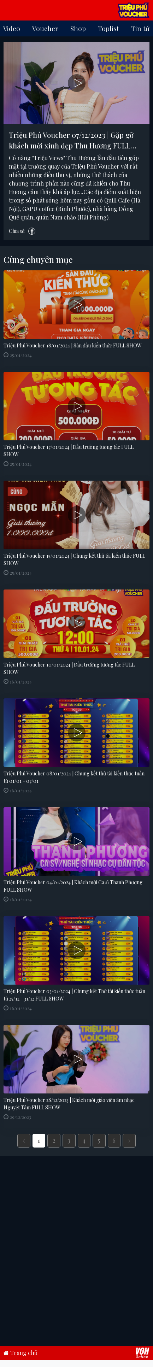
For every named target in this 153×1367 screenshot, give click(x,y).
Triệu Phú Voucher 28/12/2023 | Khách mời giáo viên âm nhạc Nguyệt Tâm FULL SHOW (69, 1104)
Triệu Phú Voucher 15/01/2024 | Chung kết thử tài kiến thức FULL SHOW (74, 559)
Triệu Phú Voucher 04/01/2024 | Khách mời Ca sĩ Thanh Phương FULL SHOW (73, 886)
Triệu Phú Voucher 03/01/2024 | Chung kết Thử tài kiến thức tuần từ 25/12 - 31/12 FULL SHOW (74, 995)
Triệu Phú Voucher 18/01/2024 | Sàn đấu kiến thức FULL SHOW (73, 345)
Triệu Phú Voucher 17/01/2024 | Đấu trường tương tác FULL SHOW (69, 451)
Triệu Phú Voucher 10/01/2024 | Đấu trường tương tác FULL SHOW (69, 668)
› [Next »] (129, 1140)
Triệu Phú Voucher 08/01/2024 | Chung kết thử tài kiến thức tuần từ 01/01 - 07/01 (74, 777)
